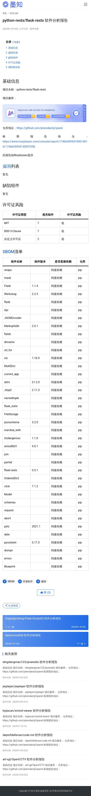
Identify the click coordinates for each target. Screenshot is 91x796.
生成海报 (11, 605)
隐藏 (16, 42)
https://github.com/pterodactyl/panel (40, 128)
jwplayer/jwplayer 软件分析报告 (23, 686)
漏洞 (7, 166)
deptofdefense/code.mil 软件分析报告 (28, 735)
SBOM (8, 251)
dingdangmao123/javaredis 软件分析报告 (30, 662)
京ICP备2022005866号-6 (60, 791)
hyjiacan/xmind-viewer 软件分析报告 (27, 710)
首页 (5, 13)
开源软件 (28, 581)
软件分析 (34, 28)
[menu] (85, 4)
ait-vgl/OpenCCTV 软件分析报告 (24, 759)
